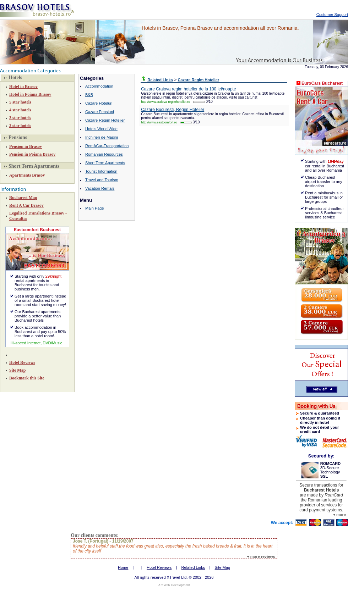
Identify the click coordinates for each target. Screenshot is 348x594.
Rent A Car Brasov (26, 205)
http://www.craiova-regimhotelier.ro (165, 102)
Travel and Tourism (101, 180)
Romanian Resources (104, 154)
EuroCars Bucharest (322, 83)
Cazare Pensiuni (99, 112)
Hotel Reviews (22, 362)
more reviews (261, 556)
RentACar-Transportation (107, 146)
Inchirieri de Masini (101, 137)
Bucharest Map (23, 197)
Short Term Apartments (105, 163)
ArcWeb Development (174, 585)
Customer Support (332, 14)
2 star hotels (20, 125)
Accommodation (99, 86)
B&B (89, 95)
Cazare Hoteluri (98, 103)
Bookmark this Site (26, 378)
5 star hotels (20, 102)
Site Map (17, 370)
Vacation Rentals (99, 188)
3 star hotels (20, 117)
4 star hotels (20, 109)
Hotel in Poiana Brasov (30, 94)
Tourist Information (101, 171)
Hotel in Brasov (23, 86)
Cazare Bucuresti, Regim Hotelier (172, 109)
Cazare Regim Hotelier (105, 120)
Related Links (193, 567)
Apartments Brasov (27, 175)
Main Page (94, 208)
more (339, 514)
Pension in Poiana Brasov (32, 154)
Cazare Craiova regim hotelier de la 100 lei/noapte (188, 89)
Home (123, 567)
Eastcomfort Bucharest (37, 229)
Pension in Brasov (25, 146)
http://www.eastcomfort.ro (159, 122)
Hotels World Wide (101, 129)
